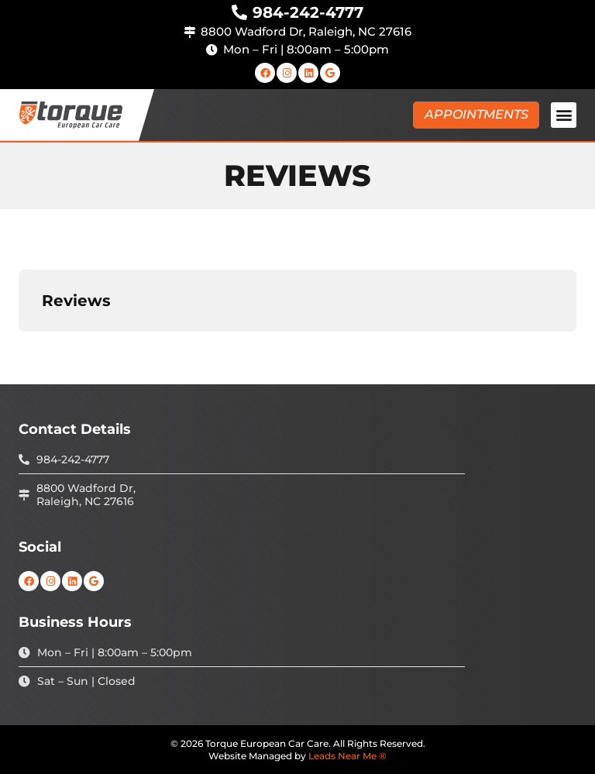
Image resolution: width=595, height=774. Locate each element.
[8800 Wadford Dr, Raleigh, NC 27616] (189, 32)
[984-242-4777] (239, 12)
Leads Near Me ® (347, 756)
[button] (563, 115)
